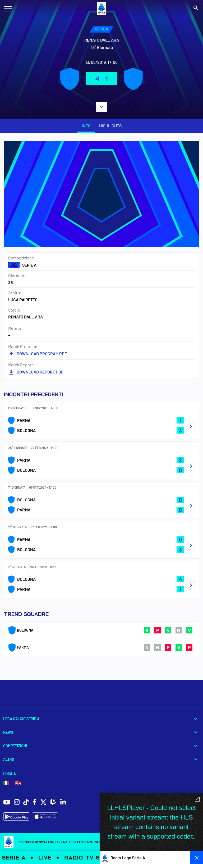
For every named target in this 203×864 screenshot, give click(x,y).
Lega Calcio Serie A (101, 718)
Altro (101, 759)
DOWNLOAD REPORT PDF (35, 371)
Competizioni (101, 745)
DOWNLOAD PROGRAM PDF (37, 353)
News (101, 732)
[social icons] (6, 802)
